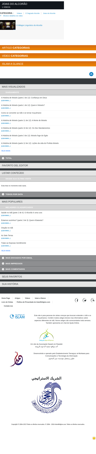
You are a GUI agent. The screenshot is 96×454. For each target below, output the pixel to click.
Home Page (6, 298)
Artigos (17, 298)
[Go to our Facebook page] (77, 300)
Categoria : (6, 13)
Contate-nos (8, 306)
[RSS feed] (92, 300)
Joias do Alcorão (49, 13)
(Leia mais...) (5, 100)
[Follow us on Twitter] (85, 300)
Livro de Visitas (7, 302)
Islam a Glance (40, 298)
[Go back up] (91, 74)
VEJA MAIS (5, 151)
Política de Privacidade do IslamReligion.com (33, 302)
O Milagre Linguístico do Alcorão (29, 25)
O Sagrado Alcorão (32, 13)
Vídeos (19, 13)
